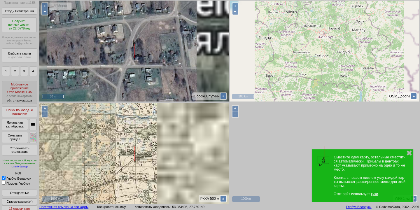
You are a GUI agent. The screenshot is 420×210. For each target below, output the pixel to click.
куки (374, 194)
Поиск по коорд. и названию (19, 112)
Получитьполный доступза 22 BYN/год (19, 24)
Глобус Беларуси (16, 178)
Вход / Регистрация (19, 11)
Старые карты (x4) (19, 201)
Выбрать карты (19, 55)
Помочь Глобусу (16, 183)
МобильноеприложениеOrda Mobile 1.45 (19, 92)
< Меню (60, 6)
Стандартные (19, 193)
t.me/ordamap (19, 166)
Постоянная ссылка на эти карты (63, 207)
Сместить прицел (15, 137)
